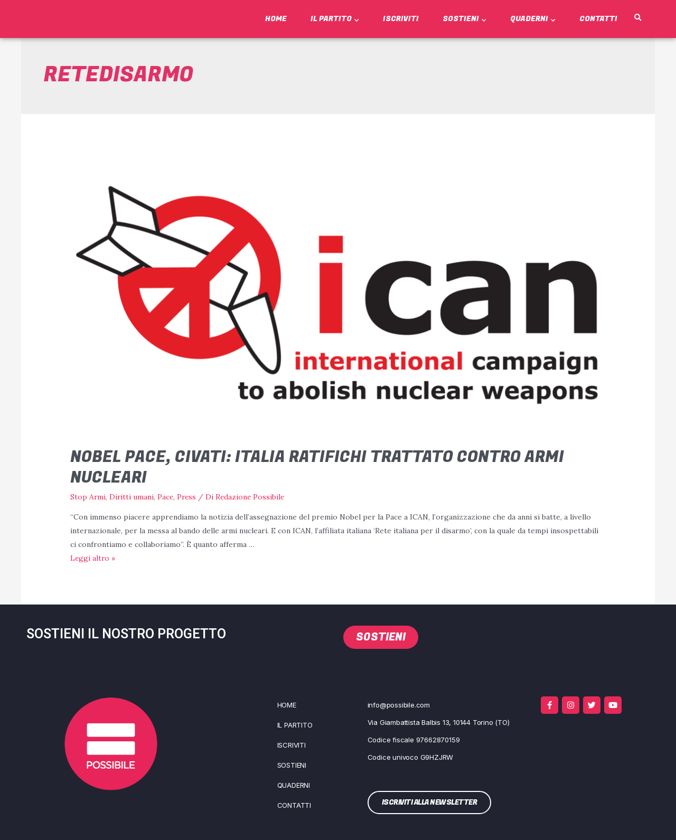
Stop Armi (88, 497)
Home (276, 18)
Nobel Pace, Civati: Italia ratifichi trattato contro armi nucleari (317, 467)
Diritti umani (132, 497)
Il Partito (335, 18)
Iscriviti (401, 18)
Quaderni (533, 18)
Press (189, 497)
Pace (166, 497)
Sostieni (464, 18)
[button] (638, 18)
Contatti (598, 18)
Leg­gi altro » (93, 557)
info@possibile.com (399, 704)
